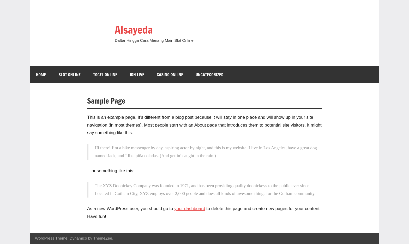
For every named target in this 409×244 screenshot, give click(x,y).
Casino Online (170, 75)
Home (41, 75)
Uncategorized (210, 75)
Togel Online (105, 75)
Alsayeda (134, 29)
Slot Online (69, 75)
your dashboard (189, 208)
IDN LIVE (137, 75)
